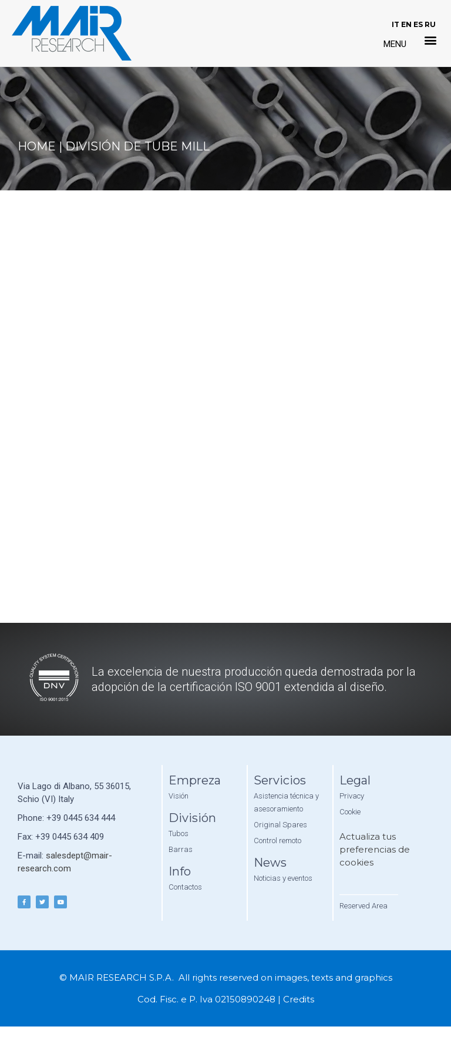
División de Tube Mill (137, 146)
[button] (430, 40)
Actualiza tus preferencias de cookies (374, 849)
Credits (298, 999)
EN (406, 24)
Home (37, 146)
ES (418, 24)
